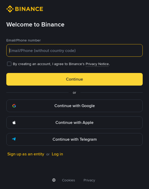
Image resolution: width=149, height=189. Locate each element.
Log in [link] (57, 154)
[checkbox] (74, 64)
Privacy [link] (89, 180)
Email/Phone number (23, 40)
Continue (74, 79)
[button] (74, 105)
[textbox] (74, 50)
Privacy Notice (97, 63)
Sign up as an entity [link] (25, 154)
